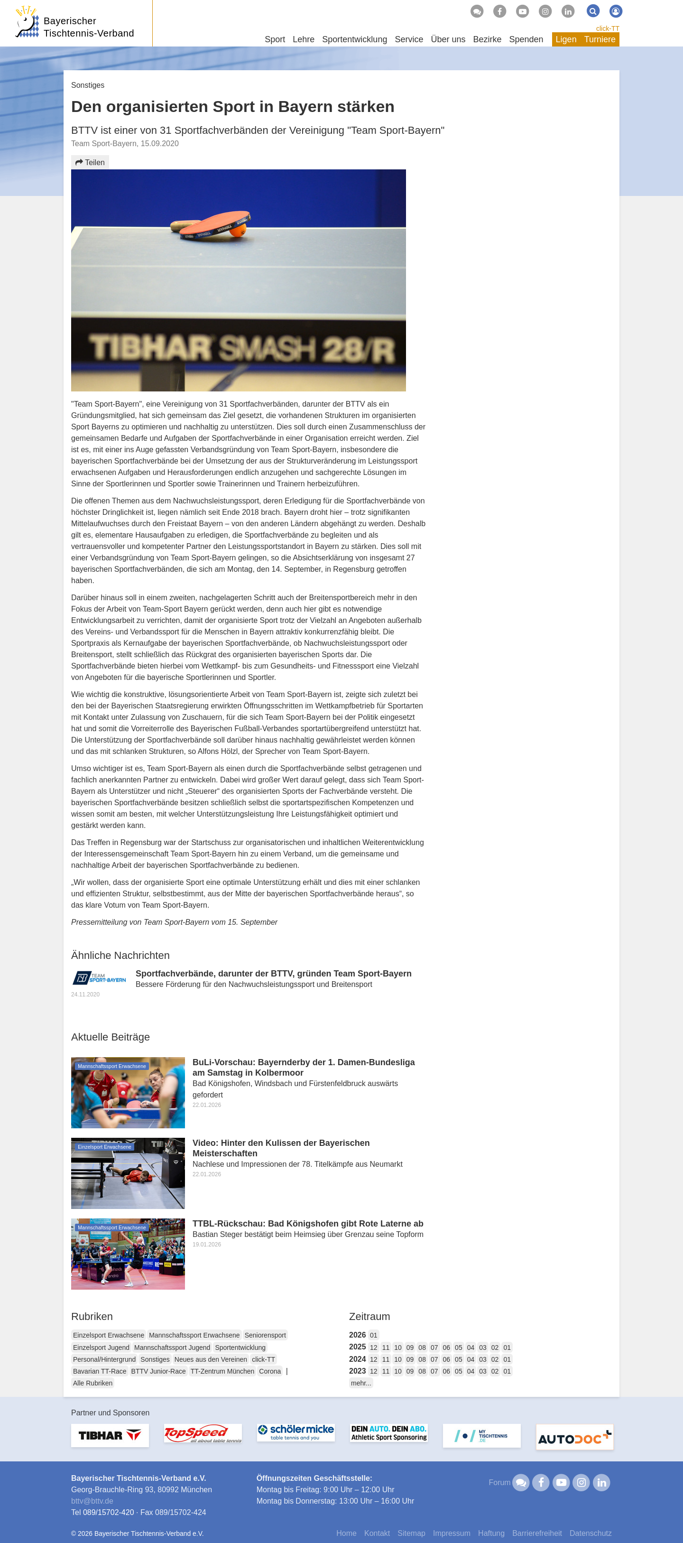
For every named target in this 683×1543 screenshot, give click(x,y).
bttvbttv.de (92, 1501)
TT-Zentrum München (223, 1371)
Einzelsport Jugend (101, 1347)
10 (398, 1347)
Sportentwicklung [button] (354, 39)
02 (495, 1347)
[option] (110, 1441)
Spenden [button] (526, 39)
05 (458, 1347)
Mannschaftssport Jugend (172, 1347)
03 (483, 1347)
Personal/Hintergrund (104, 1359)
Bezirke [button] (487, 39)
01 (374, 1335)
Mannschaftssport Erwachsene (194, 1335)
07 (434, 1347)
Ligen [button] (566, 39)
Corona (270, 1371)
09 (410, 1347)
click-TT (607, 28)
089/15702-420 (108, 1512)
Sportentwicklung (240, 1347)
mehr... (361, 1383)
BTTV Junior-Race (158, 1371)
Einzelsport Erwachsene (108, 1335)
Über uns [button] (448, 39)
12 (374, 1347)
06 (447, 1347)
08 (422, 1347)
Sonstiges (154, 1359)
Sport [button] (275, 39)
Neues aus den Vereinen (211, 1359)
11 (386, 1347)
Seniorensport (265, 1335)
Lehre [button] (303, 39)
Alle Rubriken (92, 1383)
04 (471, 1347)
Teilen (90, 162)
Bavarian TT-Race (100, 1371)
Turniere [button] (600, 39)
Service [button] (409, 39)
